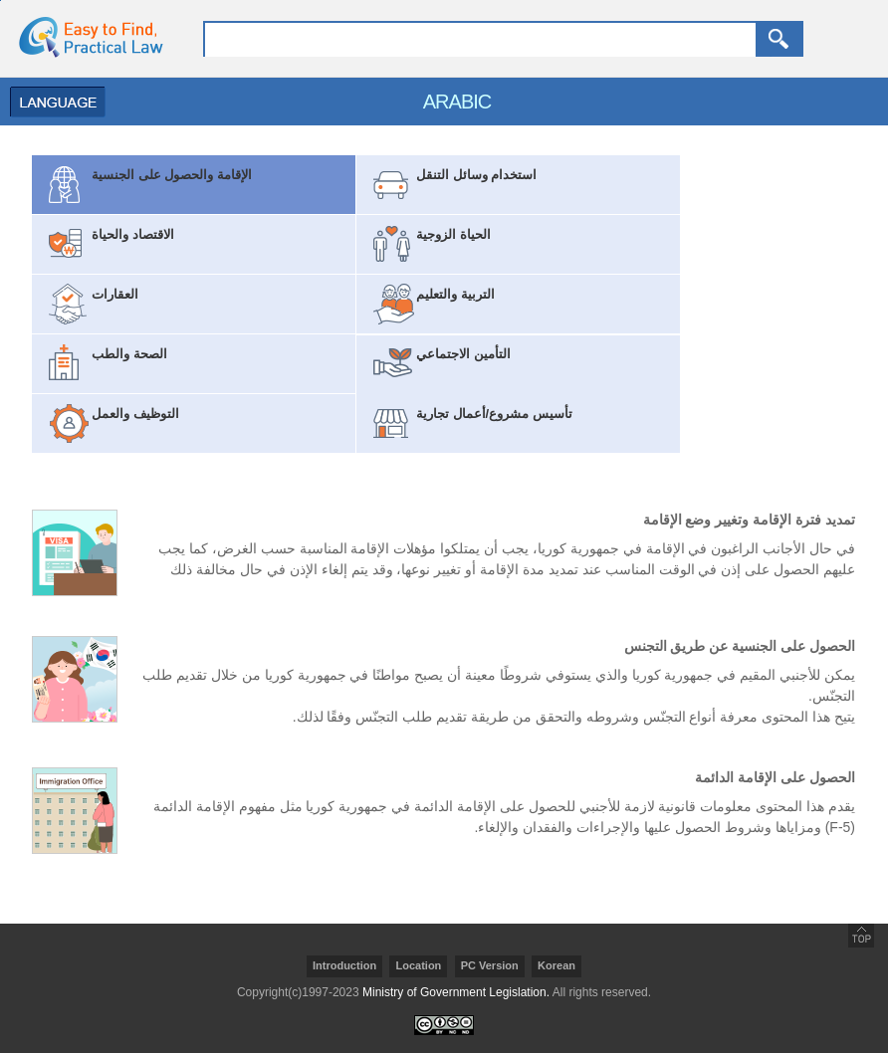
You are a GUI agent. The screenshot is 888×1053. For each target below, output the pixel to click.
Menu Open (53, 102)
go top (861, 936)
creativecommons (444, 1025)
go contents (0, 0)
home (84, 37)
